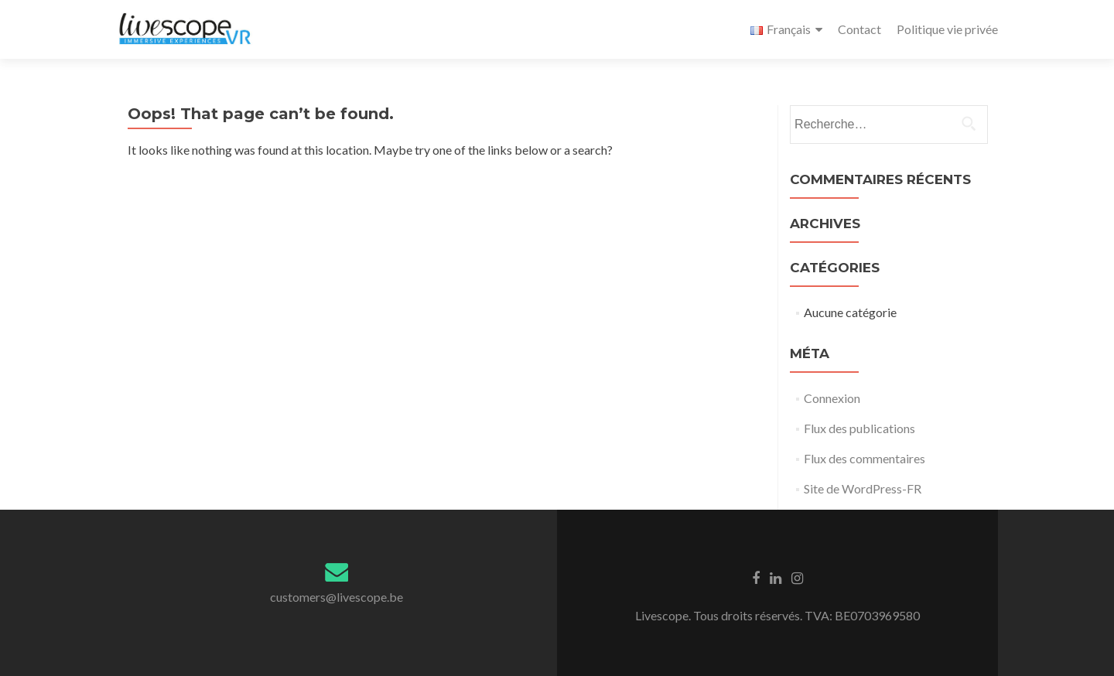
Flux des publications (859, 428)
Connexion (832, 398)
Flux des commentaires (864, 458)
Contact (859, 29)
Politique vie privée (947, 29)
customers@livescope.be (336, 596)
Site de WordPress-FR (862, 488)
